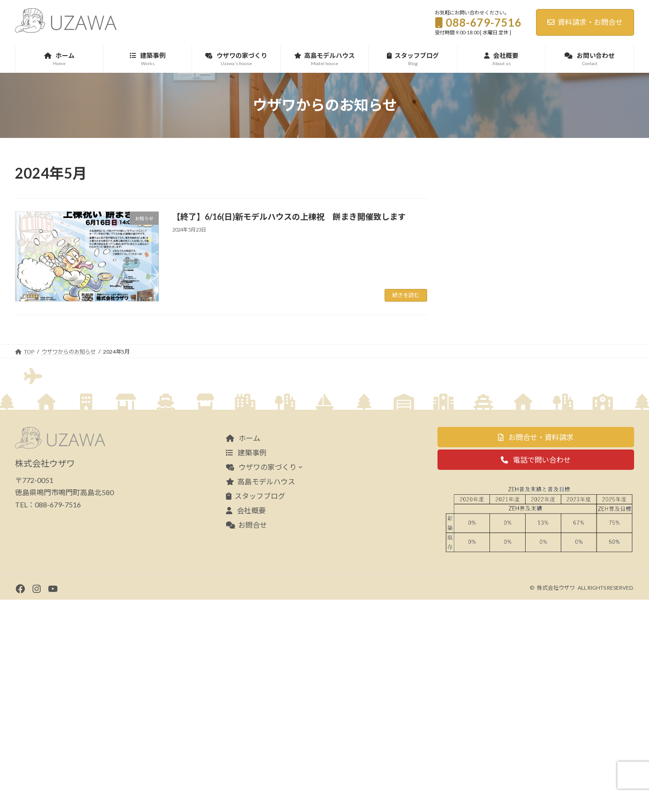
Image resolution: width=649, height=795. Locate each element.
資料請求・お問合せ (585, 22)
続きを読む (405, 295)
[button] (535, 633)
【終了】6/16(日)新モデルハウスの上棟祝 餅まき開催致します (289, 217)
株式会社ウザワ (556, 783)
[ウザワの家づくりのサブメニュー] (300, 662)
